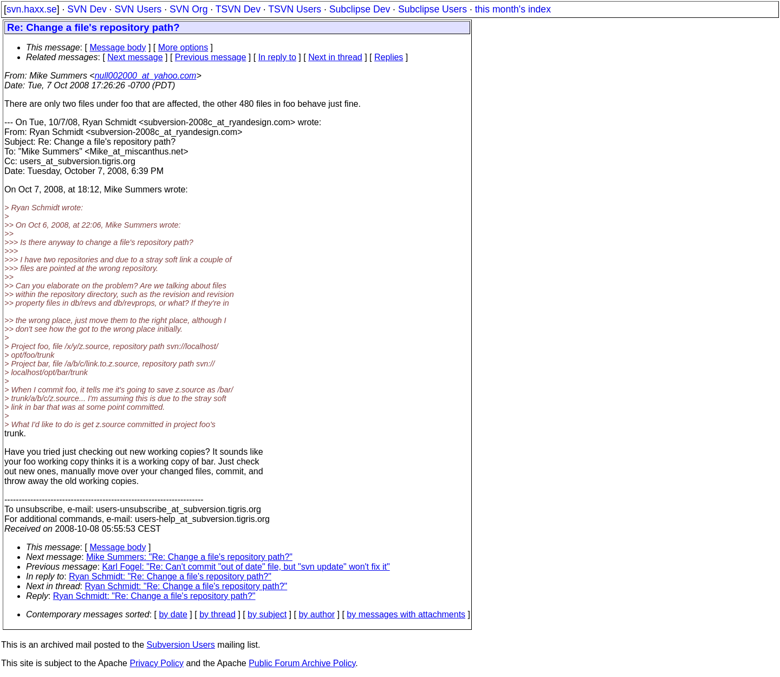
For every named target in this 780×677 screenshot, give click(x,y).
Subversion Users (181, 644)
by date (173, 614)
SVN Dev (86, 9)
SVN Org (188, 9)
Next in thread (335, 57)
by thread (217, 614)
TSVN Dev (238, 9)
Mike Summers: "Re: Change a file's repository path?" (189, 557)
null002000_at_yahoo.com (146, 75)
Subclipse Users (432, 9)
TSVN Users (294, 9)
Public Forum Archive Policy (302, 663)
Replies (388, 57)
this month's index (513, 9)
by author (316, 614)
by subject (267, 614)
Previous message (210, 57)
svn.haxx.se (31, 9)
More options (183, 47)
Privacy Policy (156, 663)
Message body (117, 47)
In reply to (277, 57)
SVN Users (137, 9)
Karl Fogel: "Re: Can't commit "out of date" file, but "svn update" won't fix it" (246, 566)
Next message (134, 57)
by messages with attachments (406, 614)
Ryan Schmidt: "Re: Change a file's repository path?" (170, 576)
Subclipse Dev (359, 9)
